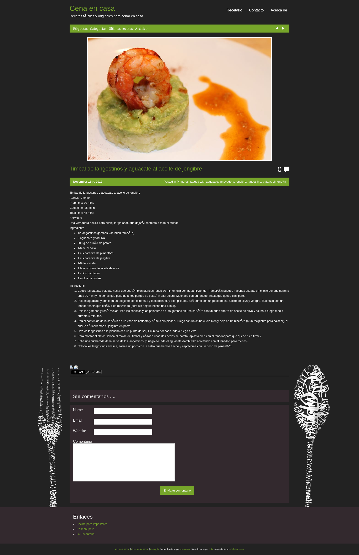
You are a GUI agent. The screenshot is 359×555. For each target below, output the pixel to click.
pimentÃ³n (279, 181)
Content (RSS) (122, 549)
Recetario (234, 10)
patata (267, 181)
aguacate (212, 181)
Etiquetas (80, 28)
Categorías (98, 28)
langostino (254, 181)
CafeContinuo (237, 549)
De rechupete (85, 529)
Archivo (141, 28)
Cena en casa (92, 8)
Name (78, 410)
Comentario (82, 441)
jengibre (241, 181)
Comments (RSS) (139, 549)
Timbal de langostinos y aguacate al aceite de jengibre (136, 168)
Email (77, 420)
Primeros (182, 181)
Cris (211, 549)
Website (79, 431)
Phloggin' (154, 549)
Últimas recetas (121, 28)
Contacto (256, 10)
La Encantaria (85, 534)
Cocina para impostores (91, 524)
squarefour (184, 549)
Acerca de (279, 10)
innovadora (227, 181)
